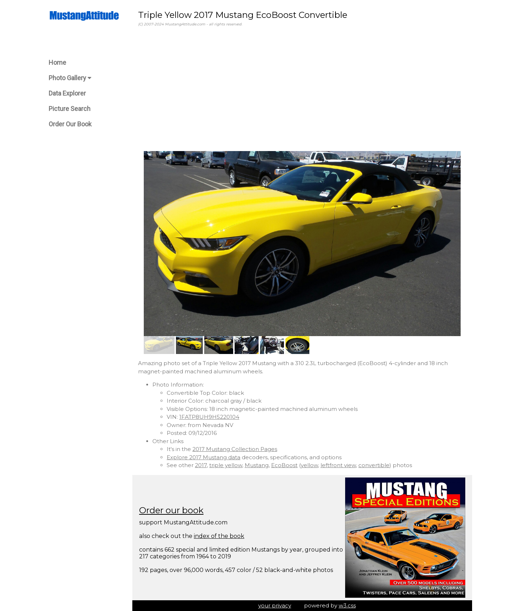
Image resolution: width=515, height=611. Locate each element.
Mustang (257, 465)
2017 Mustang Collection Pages (234, 449)
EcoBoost (284, 465)
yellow (309, 465)
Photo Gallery (70, 78)
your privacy (274, 605)
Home (57, 62)
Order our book (171, 510)
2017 (201, 465)
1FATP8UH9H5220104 (209, 416)
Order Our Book (70, 124)
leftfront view (338, 465)
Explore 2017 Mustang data (203, 457)
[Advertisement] (302, 89)
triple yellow (225, 465)
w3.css (347, 605)
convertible (373, 465)
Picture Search (69, 108)
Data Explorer (67, 93)
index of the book (219, 536)
